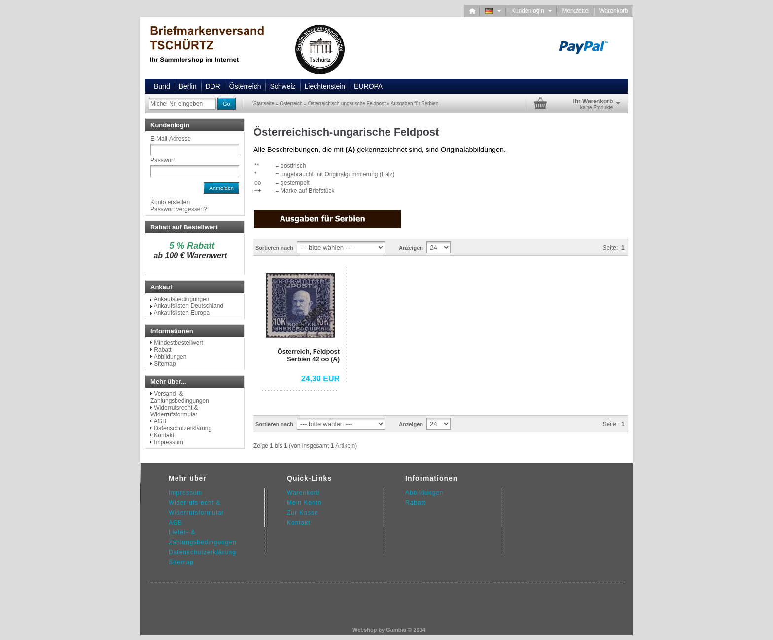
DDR (213, 86)
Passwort (162, 160)
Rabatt (162, 349)
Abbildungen (170, 356)
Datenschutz (188, 552)
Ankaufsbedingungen (182, 299)
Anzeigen (411, 248)
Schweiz (282, 86)
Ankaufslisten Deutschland (188, 305)
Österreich (245, 86)
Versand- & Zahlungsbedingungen (179, 397)
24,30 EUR (320, 379)
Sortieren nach (274, 248)
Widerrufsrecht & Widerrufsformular (174, 411)
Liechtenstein (325, 86)
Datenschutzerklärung (182, 428)
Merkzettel (575, 10)
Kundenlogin (531, 10)
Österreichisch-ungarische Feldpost (347, 103)
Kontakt (164, 435)
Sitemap (165, 363)
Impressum (168, 442)
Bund (162, 86)
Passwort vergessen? (178, 209)
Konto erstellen (170, 202)
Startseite (263, 103)
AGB (160, 421)
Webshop (364, 630)
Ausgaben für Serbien (415, 103)
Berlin (188, 86)
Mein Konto (304, 502)
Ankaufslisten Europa (182, 312)
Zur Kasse (302, 512)
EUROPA (368, 86)
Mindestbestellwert (178, 342)
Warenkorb (613, 10)
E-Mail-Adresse (170, 138)
